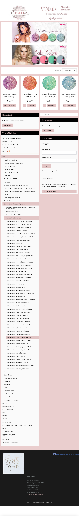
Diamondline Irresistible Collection (18, 281)
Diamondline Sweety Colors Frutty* (29, 95)
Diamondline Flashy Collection (16, 271)
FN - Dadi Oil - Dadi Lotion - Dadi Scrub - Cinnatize (17, 425)
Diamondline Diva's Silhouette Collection (20, 262)
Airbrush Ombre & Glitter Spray (14, 163)
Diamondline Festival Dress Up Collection (20, 268)
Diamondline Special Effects (14, 215)
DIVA (3, 157)
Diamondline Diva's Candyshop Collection (20, 256)
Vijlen (6, 387)
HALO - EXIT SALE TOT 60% (10, 145)
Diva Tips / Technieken (11, 400)
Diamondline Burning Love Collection (18, 240)
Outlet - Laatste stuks (9, 148)
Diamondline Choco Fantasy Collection (19, 246)
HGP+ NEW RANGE (8, 406)
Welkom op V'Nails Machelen (11, 138)
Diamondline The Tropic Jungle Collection (20, 347)
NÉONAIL (5, 403)
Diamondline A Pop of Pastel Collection (19, 221)
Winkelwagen (48, 130)
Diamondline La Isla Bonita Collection (18, 290)
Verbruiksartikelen (10, 394)
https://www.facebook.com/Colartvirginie (65, 454)
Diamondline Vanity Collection (16, 356)
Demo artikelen (9, 391)
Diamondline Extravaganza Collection (19, 265)
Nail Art (6, 372)
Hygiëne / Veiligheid (8, 435)
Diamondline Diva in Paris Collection (18, 252)
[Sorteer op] (69, 70)
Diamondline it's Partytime (15, 284)
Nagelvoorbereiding (10, 160)
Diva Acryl (7, 194)
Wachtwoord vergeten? (49, 171)
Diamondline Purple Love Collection (18, 312)
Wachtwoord (46, 157)
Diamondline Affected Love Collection (19, 227)
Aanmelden (7, 125)
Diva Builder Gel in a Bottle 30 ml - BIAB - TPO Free (19, 191)
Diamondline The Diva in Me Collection (19, 340)
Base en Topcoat (9, 166)
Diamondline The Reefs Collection (18, 343)
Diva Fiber (7, 176)
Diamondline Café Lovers (15, 243)
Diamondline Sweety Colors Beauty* (49, 95)
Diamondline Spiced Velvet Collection (19, 328)
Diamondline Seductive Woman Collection (20, 325)
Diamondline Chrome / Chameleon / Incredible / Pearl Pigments (21, 207)
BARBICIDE (5, 428)
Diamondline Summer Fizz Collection (18, 334)
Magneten (7, 384)
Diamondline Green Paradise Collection (19, 274)
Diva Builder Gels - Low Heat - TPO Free (16, 185)
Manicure (7, 182)
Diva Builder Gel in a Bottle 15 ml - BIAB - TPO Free (19, 188)
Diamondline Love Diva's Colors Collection (20, 293)
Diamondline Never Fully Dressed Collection (21, 300)
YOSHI (4, 413)
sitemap (47, 502)
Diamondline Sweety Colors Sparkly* (69, 95)
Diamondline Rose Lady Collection (18, 318)
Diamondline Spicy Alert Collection (18, 331)
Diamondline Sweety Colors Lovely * (10, 95)
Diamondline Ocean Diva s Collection (18, 303)
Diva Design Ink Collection (12, 198)
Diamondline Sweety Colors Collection (19, 337)
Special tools (8, 375)
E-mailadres (46, 149)
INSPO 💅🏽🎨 (6, 151)
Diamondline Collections (13, 218)
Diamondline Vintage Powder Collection (19, 359)
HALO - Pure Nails (7, 409)
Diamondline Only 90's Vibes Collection (19, 309)
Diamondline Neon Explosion (16, 296)
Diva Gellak (7, 201)
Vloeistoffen (8, 397)
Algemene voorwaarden (10, 443)
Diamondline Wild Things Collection (18, 369)
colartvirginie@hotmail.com (36, 494)
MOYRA (4, 416)
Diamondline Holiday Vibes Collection (19, 278)
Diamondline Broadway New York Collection (21, 237)
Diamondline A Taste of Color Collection (19, 224)
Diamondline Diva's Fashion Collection (19, 259)
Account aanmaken (50, 191)
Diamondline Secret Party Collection (18, 322)
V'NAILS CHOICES (7, 431)
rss (51, 502)
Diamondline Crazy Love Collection (18, 249)
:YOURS (4, 419)
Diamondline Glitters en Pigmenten (15, 204)
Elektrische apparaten (11, 378)
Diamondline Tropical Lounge (16, 353)
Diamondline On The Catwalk (16, 306)
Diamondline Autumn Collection (17, 231)
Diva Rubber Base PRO (11, 172)
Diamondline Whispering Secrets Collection (20, 365)
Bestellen (12, 105)
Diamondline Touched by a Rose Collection (20, 350)
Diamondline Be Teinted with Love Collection (21, 234)
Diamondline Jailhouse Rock (16, 287)
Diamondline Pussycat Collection (17, 315)
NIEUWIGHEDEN (7, 141)
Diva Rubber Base (9, 169)
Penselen (7, 381)
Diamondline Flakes (12, 212)
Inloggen (46, 166)
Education (5, 439)
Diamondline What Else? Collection (18, 362)
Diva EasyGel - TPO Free (11, 179)
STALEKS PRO (6, 422)
